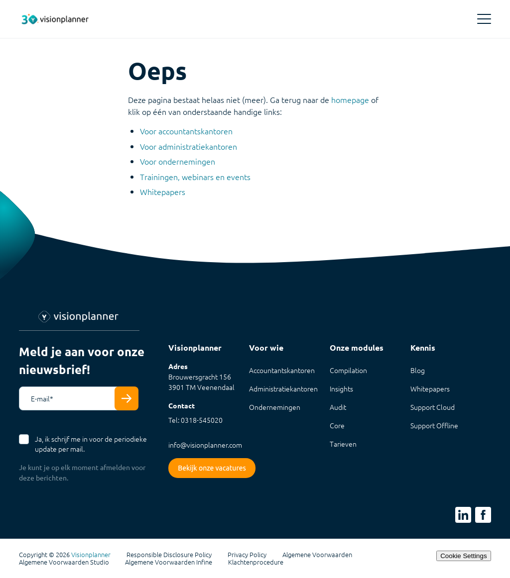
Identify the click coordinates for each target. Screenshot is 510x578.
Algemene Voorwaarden (317, 555)
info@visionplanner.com (205, 445)
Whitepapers (162, 191)
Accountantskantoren (282, 370)
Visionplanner (91, 554)
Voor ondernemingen (177, 161)
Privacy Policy (247, 555)
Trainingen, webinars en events (195, 176)
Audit (338, 407)
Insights (341, 388)
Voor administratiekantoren (188, 146)
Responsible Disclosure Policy (169, 555)
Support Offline (434, 425)
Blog (417, 370)
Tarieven (343, 444)
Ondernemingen (274, 407)
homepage (350, 99)
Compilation (348, 370)
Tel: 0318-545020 (195, 420)
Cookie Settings (463, 556)
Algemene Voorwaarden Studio (64, 562)
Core (337, 425)
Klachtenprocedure (255, 562)
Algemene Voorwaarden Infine (168, 562)
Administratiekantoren (283, 388)
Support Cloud (432, 407)
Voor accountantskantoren (186, 130)
